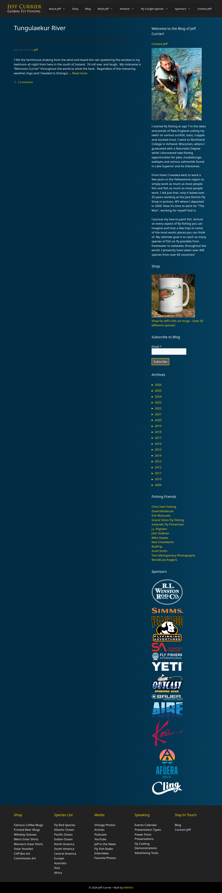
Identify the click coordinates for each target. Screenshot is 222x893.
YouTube (100, 839)
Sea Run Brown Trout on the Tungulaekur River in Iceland (70, 41)
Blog (88, 8)
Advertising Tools (146, 853)
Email (156, 346)
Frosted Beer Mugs (27, 830)
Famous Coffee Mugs (28, 825)
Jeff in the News (105, 844)
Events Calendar (146, 825)
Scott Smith (159, 551)
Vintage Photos (104, 825)
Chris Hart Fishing (164, 507)
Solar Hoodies (23, 849)
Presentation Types (148, 830)
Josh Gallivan (160, 533)
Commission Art (25, 858)
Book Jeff (107, 8)
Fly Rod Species (64, 825)
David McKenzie (162, 511)
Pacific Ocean (63, 834)
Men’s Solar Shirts (26, 839)
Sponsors (184, 8)
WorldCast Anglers (164, 560)
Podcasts (100, 834)
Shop (75, 8)
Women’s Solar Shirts (28, 844)
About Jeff (59, 8)
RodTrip (157, 546)
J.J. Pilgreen (159, 529)
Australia (60, 863)
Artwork (128, 8)
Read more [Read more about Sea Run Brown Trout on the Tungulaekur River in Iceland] (79, 73)
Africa (58, 873)
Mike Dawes (160, 538)
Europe (59, 858)
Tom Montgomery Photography (173, 555)
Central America (65, 854)
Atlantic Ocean (64, 830)
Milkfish (128, 887)
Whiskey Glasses (25, 834)
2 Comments (25, 82)
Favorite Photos (105, 858)
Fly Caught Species (156, 8)
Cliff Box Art (22, 854)
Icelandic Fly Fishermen (168, 524)
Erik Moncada (161, 515)
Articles (99, 830)
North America (64, 844)
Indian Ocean (63, 839)
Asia (57, 868)
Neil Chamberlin (163, 542)
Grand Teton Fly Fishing (168, 520)
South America (64, 849)
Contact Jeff (205, 8)
